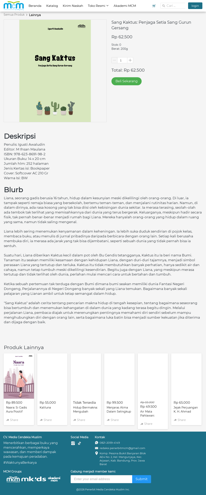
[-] (73, 443)
